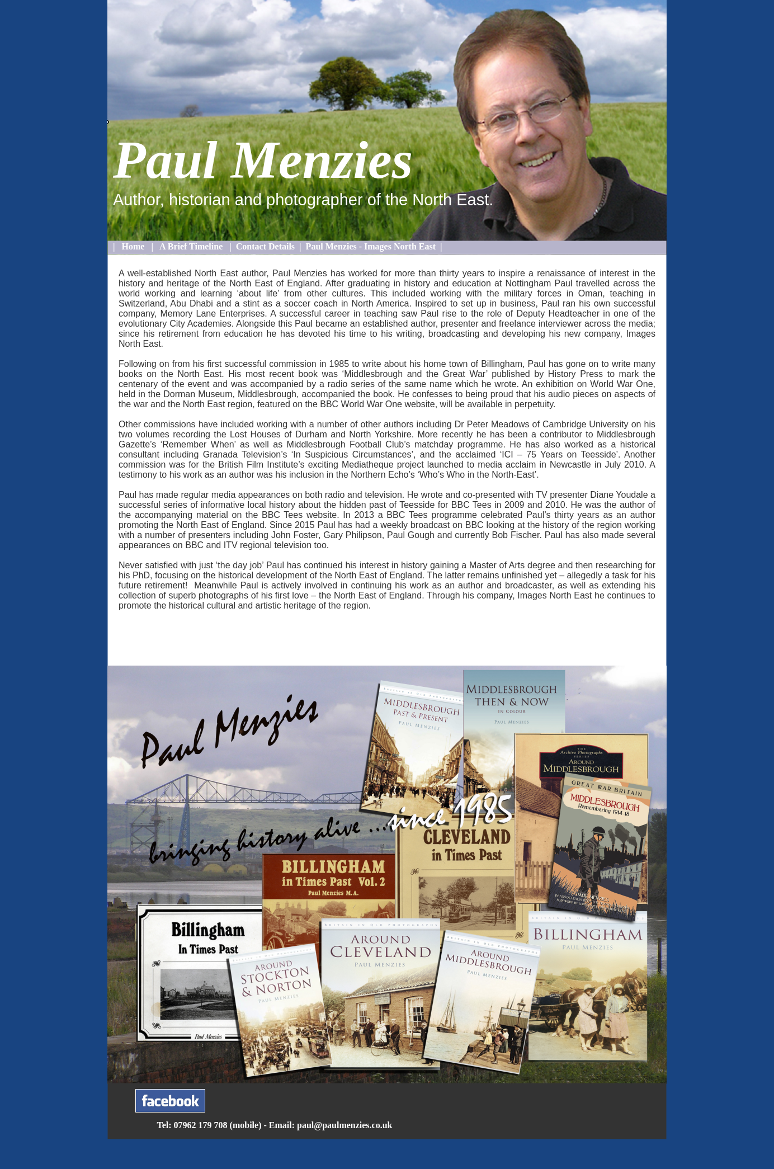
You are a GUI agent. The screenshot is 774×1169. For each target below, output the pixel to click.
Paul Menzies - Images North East (371, 246)
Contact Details (265, 246)
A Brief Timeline (191, 246)
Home (133, 246)
